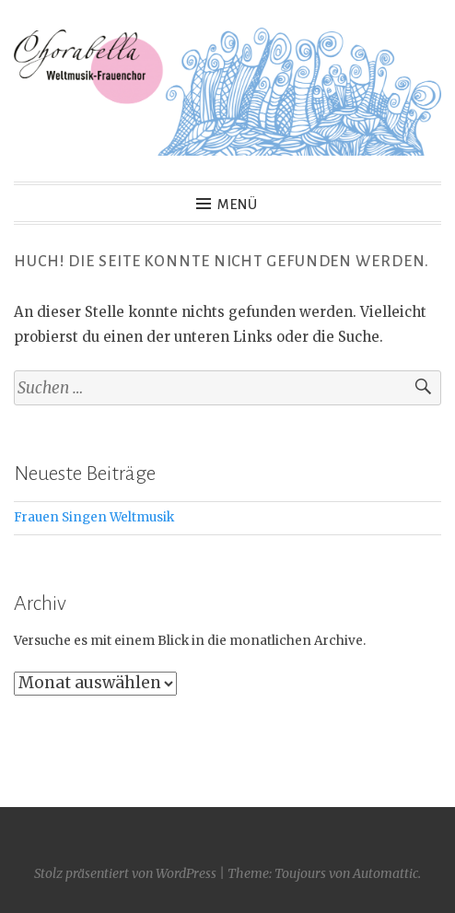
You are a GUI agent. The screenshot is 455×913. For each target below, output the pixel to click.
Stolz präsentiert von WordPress (125, 873)
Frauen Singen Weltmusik (94, 517)
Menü (238, 204)
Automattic (385, 873)
